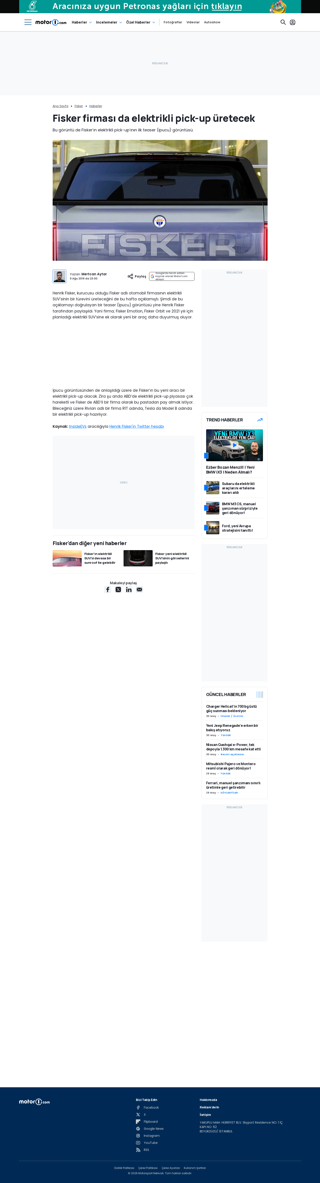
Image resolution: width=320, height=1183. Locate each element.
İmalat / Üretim (232, 716)
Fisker (79, 106)
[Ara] (283, 22)
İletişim (205, 1115)
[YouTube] (147, 1143)
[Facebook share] (107, 589)
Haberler (79, 22)
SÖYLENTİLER (229, 792)
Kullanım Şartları (195, 1168)
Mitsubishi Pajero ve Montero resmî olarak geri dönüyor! (231, 766)
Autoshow (212, 22)
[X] (141, 1114)
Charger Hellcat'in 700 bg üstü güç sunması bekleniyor (231, 708)
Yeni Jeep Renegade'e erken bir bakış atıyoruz (232, 727)
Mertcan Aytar (94, 274)
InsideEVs (78, 426)
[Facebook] (147, 1107)
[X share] (118, 589)
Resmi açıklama (232, 754)
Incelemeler (106, 22)
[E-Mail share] (139, 589)
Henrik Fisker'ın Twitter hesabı (136, 426)
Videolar (193, 22)
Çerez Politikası (148, 1168)
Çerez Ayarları (171, 1168)
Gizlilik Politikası (124, 1168)
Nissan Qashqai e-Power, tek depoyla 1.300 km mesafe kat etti (233, 746)
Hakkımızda (208, 1100)
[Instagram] (148, 1135)
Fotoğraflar (173, 22)
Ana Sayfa (60, 106)
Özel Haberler (138, 22)
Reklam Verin (209, 1107)
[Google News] (150, 1128)
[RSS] (142, 1150)
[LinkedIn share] (128, 589)
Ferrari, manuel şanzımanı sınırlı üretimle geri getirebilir (233, 785)
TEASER (226, 735)
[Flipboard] (147, 1121)
